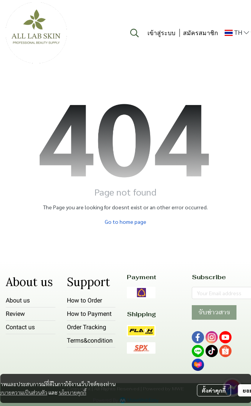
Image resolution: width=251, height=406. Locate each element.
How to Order (84, 300)
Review (15, 313)
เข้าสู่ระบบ (161, 33)
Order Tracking (86, 327)
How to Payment (89, 313)
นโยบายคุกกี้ (72, 392)
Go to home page (125, 221)
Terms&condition (90, 340)
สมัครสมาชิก (200, 33)
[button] (134, 32)
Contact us (20, 327)
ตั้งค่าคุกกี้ (214, 390)
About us (18, 300)
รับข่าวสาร (214, 312)
